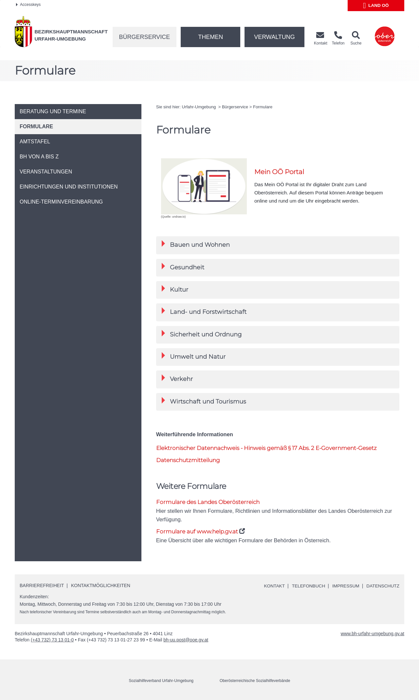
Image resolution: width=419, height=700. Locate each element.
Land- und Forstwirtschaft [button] (204, 311)
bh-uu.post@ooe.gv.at (185, 639)
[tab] (278, 245)
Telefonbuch (306, 585)
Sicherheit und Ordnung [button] (202, 334)
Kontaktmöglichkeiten (100, 585)
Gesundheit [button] (183, 267)
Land (376, 5)
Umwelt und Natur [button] (194, 356)
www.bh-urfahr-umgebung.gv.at (372, 633)
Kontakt (271, 585)
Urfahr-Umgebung (199, 106)
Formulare (262, 106)
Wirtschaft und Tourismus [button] (204, 401)
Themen (210, 37)
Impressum (344, 585)
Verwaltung (274, 37)
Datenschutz (382, 585)
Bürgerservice (144, 37)
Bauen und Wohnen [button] (196, 244)
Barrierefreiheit (42, 585)
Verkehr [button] (177, 378)
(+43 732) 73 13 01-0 (52, 639)
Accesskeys (28, 4)
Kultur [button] (175, 289)
